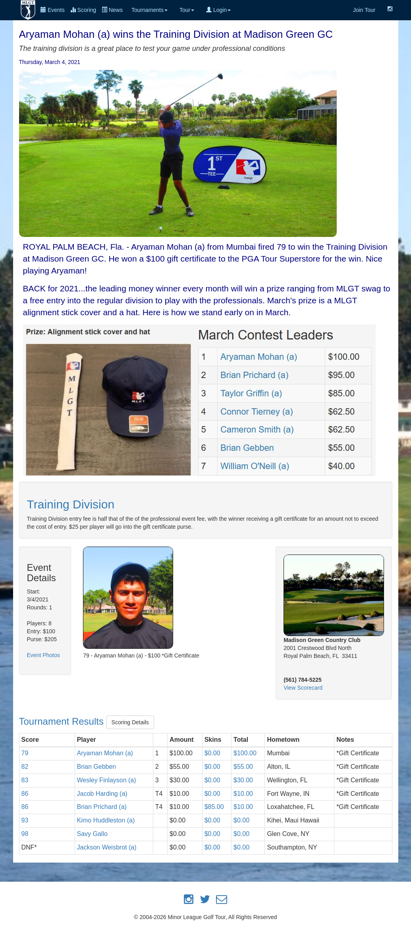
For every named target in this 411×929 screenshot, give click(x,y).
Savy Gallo (92, 833)
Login (218, 10)
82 (25, 766)
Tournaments (149, 10)
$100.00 (245, 753)
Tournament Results (62, 721)
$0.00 (212, 753)
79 (25, 753)
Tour (186, 10)
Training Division (71, 504)
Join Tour (364, 10)
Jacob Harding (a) (102, 793)
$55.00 (243, 766)
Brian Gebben (96, 766)
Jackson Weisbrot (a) (107, 847)
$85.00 (214, 806)
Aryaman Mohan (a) (105, 753)
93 (25, 820)
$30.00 (243, 780)
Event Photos (43, 655)
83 (25, 780)
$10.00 (243, 793)
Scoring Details (130, 722)
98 (25, 833)
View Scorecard (303, 688)
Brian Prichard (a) (102, 806)
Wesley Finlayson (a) (106, 780)
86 (25, 793)
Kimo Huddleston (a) (106, 820)
